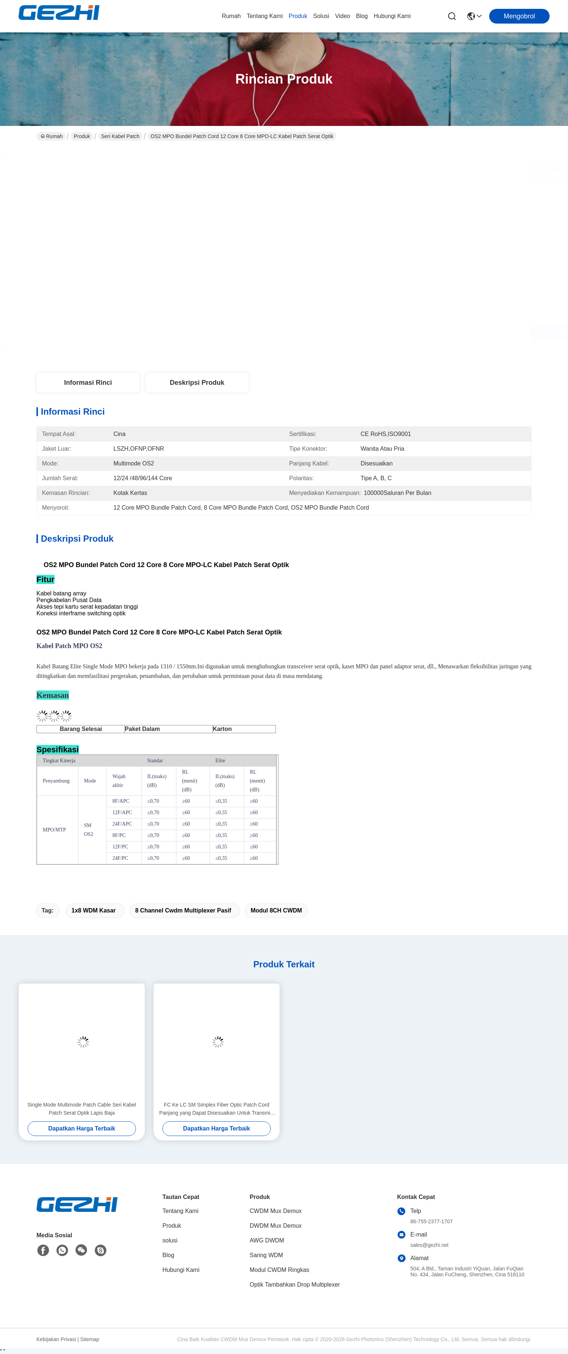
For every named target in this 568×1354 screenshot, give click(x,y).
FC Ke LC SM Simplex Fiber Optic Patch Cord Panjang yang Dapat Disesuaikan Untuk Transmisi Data (216, 1109)
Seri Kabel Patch (120, 136)
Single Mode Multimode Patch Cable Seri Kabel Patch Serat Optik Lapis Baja (82, 1109)
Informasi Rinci (88, 382)
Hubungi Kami (392, 16)
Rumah (231, 16)
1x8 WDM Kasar (93, 910)
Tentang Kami (265, 16)
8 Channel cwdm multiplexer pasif (183, 910)
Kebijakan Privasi (56, 1339)
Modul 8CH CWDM (276, 910)
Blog (362, 16)
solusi (321, 16)
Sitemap (89, 1339)
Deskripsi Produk (197, 382)
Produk (298, 16)
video (342, 16)
